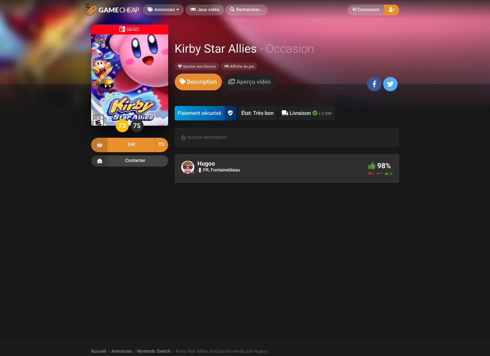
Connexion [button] (366, 9)
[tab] (198, 82)
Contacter (129, 161)
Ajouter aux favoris (197, 66)
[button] (246, 10)
